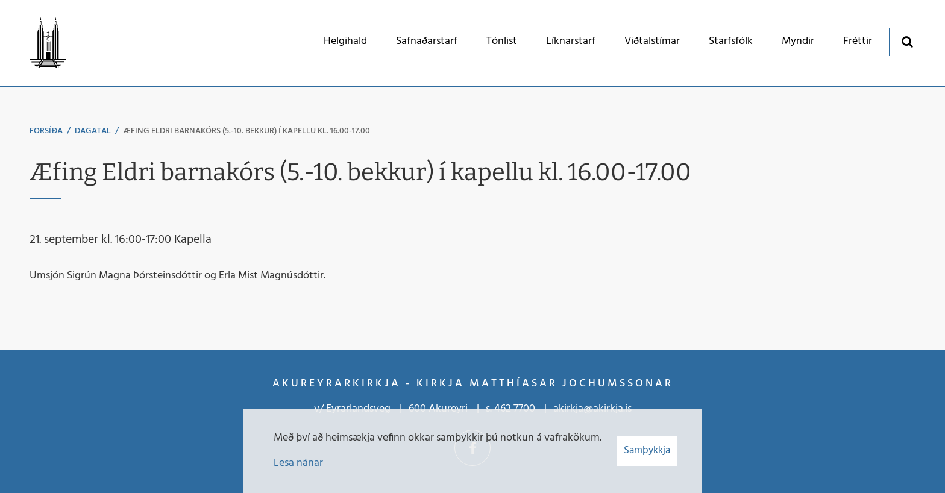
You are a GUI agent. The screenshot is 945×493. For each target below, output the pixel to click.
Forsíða (46, 131)
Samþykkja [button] (647, 450)
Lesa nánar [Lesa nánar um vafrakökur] (298, 463)
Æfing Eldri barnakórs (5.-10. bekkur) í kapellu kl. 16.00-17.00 (246, 131)
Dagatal (93, 131)
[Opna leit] (907, 41)
